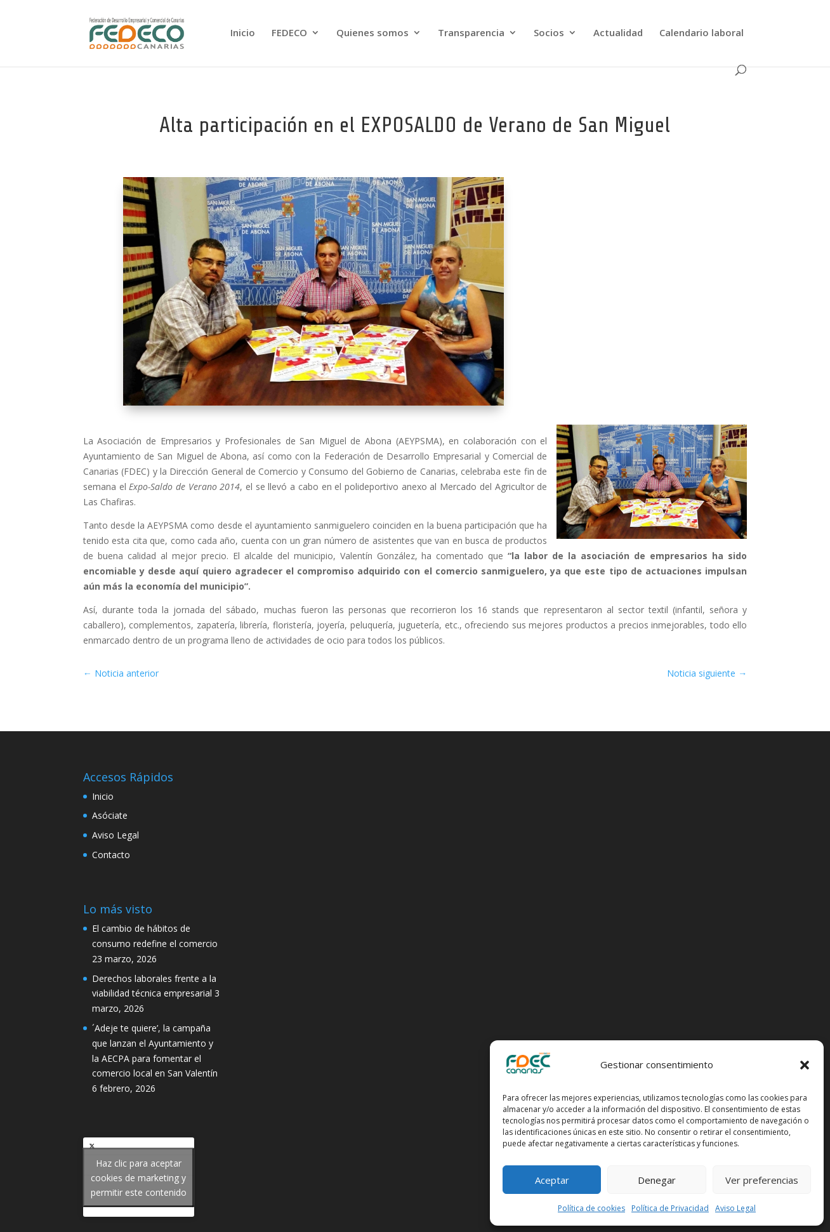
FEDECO (289, 33)
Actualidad (618, 33)
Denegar (657, 1180)
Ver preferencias (761, 1180)
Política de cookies (591, 1208)
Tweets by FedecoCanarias (138, 1177)
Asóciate (110, 815)
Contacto (111, 855)
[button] (804, 1065)
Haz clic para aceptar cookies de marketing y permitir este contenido (139, 1177)
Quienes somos (372, 33)
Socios (549, 33)
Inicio (242, 33)
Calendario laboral (701, 33)
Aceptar (552, 1180)
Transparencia (471, 33)
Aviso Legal (735, 1208)
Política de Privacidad (670, 1208)
